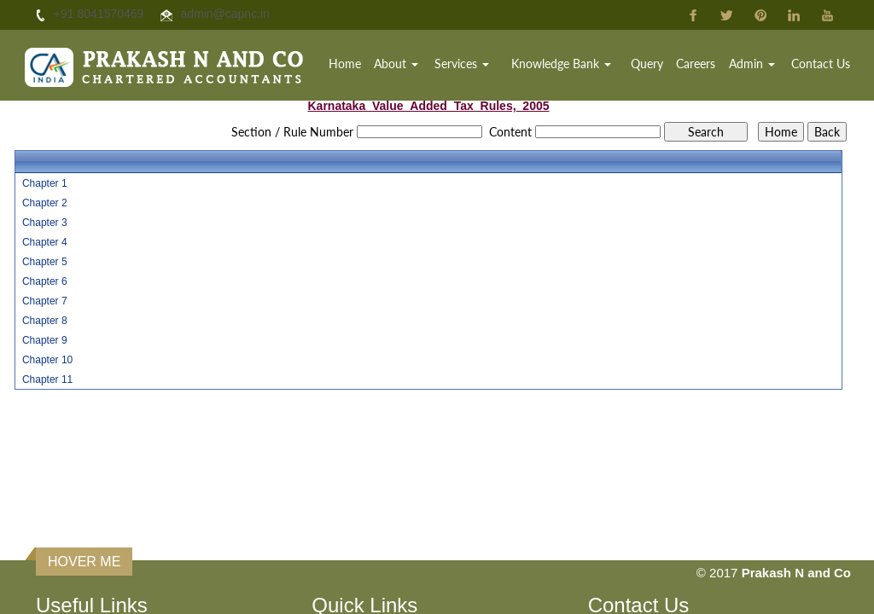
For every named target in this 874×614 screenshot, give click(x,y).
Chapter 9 (44, 340)
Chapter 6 (44, 281)
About (396, 63)
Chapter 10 (47, 360)
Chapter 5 (44, 262)
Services (461, 63)
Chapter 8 (44, 321)
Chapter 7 (44, 301)
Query (647, 63)
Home (345, 63)
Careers (695, 63)
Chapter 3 (44, 223)
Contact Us (820, 63)
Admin (752, 63)
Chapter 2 (44, 203)
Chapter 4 (44, 242)
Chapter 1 (44, 183)
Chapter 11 (47, 379)
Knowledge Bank (561, 63)
